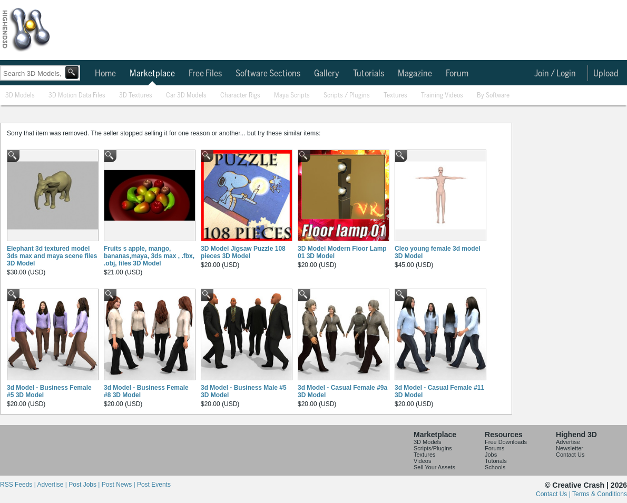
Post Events (154, 484)
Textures (395, 95)
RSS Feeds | (18, 484)
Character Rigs (240, 95)
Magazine (415, 74)
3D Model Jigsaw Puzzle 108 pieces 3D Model (243, 252)
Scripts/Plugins (433, 448)
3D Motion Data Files (76, 95)
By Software (493, 95)
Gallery (326, 74)
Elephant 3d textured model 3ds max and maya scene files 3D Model (52, 256)
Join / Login (555, 74)
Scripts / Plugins (347, 95)
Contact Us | (554, 494)
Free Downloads (506, 442)
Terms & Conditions (599, 494)
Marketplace (152, 74)
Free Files (205, 74)
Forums (494, 448)
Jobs (491, 454)
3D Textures (135, 95)
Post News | (119, 484)
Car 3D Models (186, 95)
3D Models (20, 95)
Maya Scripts (292, 95)
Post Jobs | (84, 484)
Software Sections (268, 74)
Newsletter (569, 448)
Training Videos (442, 95)
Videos (422, 461)
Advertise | (52, 484)
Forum (457, 74)
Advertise (568, 442)
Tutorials (368, 74)
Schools (495, 467)
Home (105, 74)
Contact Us (570, 454)
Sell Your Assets (434, 467)
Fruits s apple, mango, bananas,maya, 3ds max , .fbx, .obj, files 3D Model (149, 256)
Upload (606, 74)
